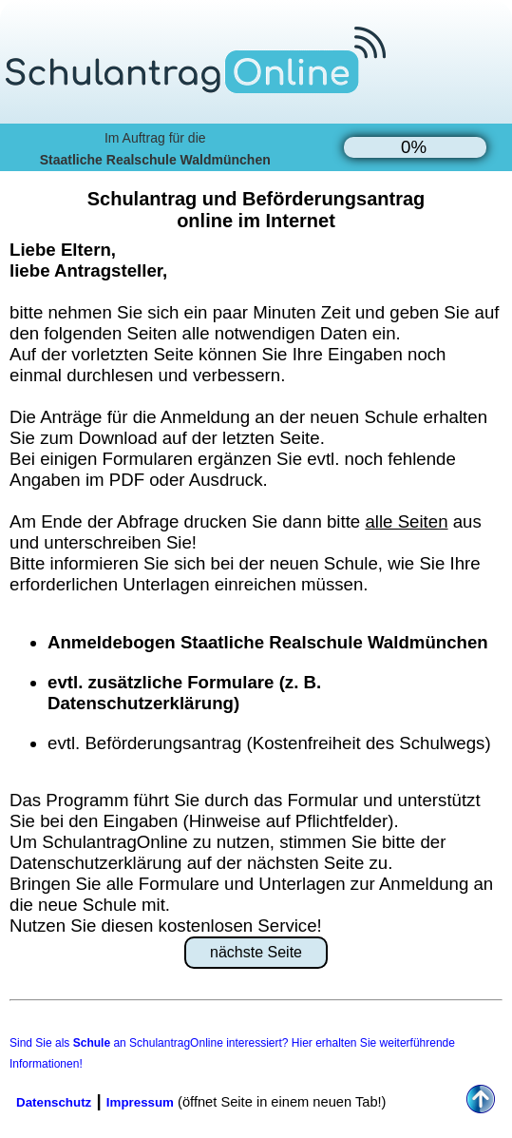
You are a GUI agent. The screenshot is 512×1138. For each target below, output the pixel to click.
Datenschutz (53, 1102)
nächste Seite (256, 952)
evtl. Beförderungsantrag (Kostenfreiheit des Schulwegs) (269, 743)
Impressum (140, 1102)
